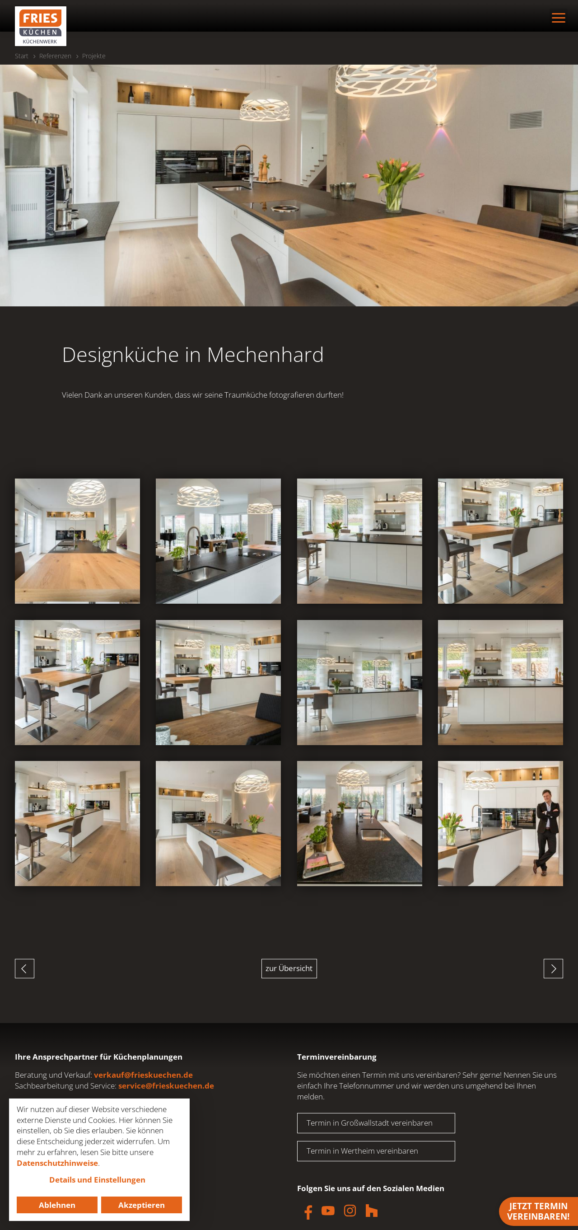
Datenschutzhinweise (57, 1163)
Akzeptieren (141, 1205)
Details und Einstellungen (97, 1179)
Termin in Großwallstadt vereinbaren (370, 1122)
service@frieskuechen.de (166, 1085)
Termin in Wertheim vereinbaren (362, 1150)
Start (21, 56)
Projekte (94, 56)
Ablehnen (57, 1205)
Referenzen (55, 56)
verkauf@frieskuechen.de (143, 1075)
